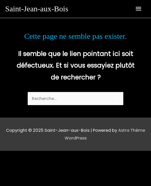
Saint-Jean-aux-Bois (36, 8)
